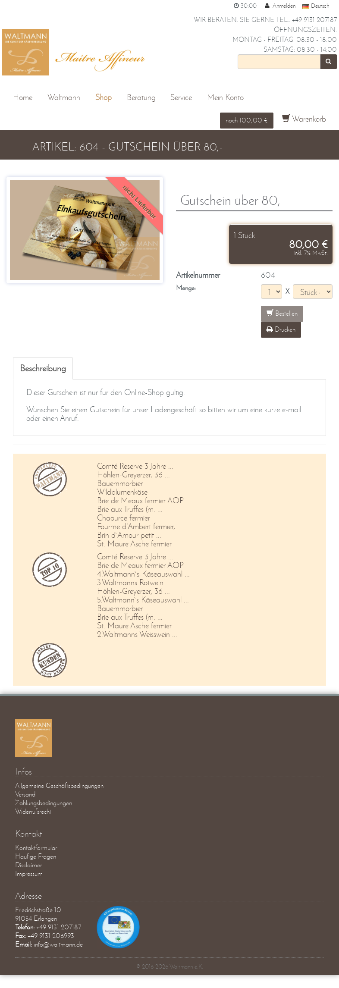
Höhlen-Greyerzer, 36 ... (133, 475)
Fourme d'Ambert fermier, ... (139, 526)
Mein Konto (225, 97)
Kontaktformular (36, 848)
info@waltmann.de (58, 944)
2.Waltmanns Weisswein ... (137, 634)
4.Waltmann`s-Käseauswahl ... (143, 574)
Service (181, 97)
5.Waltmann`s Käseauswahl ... (143, 600)
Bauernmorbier (120, 483)
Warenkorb (304, 119)
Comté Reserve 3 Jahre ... (135, 466)
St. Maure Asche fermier (134, 544)
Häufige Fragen (35, 856)
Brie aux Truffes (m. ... (130, 509)
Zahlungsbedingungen (43, 803)
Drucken (281, 329)
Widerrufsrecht (33, 811)
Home (22, 97)
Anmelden (279, 5)
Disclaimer (28, 865)
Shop (103, 97)
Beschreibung (43, 368)
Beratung (141, 97)
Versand (25, 794)
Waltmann (63, 97)
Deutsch (315, 5)
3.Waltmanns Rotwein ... (134, 582)
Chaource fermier (123, 518)
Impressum (29, 873)
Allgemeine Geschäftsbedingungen (59, 785)
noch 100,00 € (247, 120)
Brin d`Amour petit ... (129, 535)
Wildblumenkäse (122, 492)
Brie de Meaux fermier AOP (140, 500)
